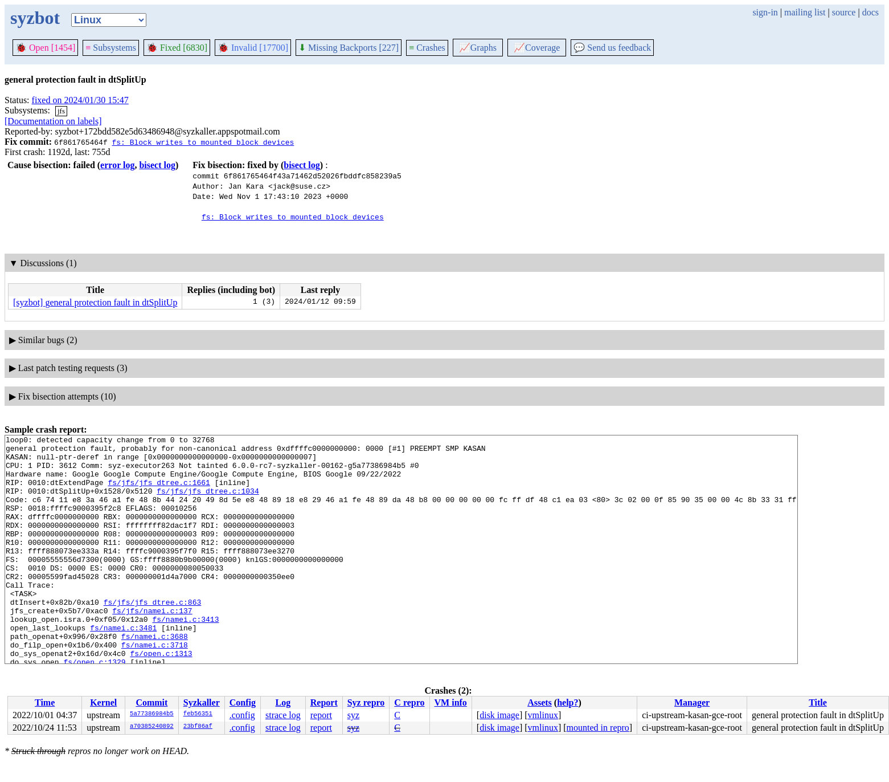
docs (870, 12)
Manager (692, 702)
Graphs (478, 47)
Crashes (427, 47)
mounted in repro (598, 727)
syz (353, 715)
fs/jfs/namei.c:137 (152, 646)
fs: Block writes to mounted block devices (203, 142)
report (321, 715)
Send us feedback (612, 47)
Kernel (103, 702)
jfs (61, 111)
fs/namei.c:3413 (185, 656)
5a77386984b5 (152, 714)
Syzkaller (201, 702)
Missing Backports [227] (348, 47)
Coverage (537, 47)
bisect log (157, 165)
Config (243, 702)
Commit (151, 702)
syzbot (35, 17)
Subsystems (110, 47)
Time (45, 702)
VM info (451, 702)
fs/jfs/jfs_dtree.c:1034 (208, 503)
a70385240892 (152, 727)
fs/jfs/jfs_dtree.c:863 (153, 636)
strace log (283, 715)
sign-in (764, 12)
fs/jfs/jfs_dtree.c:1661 (159, 492)
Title (818, 702)
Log (283, 702)
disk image (499, 715)
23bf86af (197, 727)
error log (117, 165)
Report (324, 702)
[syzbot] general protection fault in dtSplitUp (95, 302)
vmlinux (543, 715)
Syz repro (366, 702)
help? (567, 702)
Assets (539, 702)
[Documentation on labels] (53, 121)
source (844, 12)
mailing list (804, 12)
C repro (409, 702)
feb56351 (197, 714)
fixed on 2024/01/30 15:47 (80, 100)
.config (242, 715)
